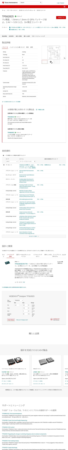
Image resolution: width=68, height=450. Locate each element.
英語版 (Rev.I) (14, 29)
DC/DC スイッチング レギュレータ (27, 10)
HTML (64, 27)
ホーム (3, 10)
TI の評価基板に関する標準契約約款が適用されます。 (14, 287)
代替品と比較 (41, 109)
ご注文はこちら (61, 17)
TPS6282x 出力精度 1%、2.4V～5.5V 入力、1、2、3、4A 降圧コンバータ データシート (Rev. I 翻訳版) (34, 27)
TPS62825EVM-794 (21, 264)
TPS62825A (11, 117)
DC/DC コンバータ (41, 10)
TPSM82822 (11, 132)
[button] (3, 6)
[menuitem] (60, 6)
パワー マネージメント (12, 10)
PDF (60, 27)
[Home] (10, 3)
